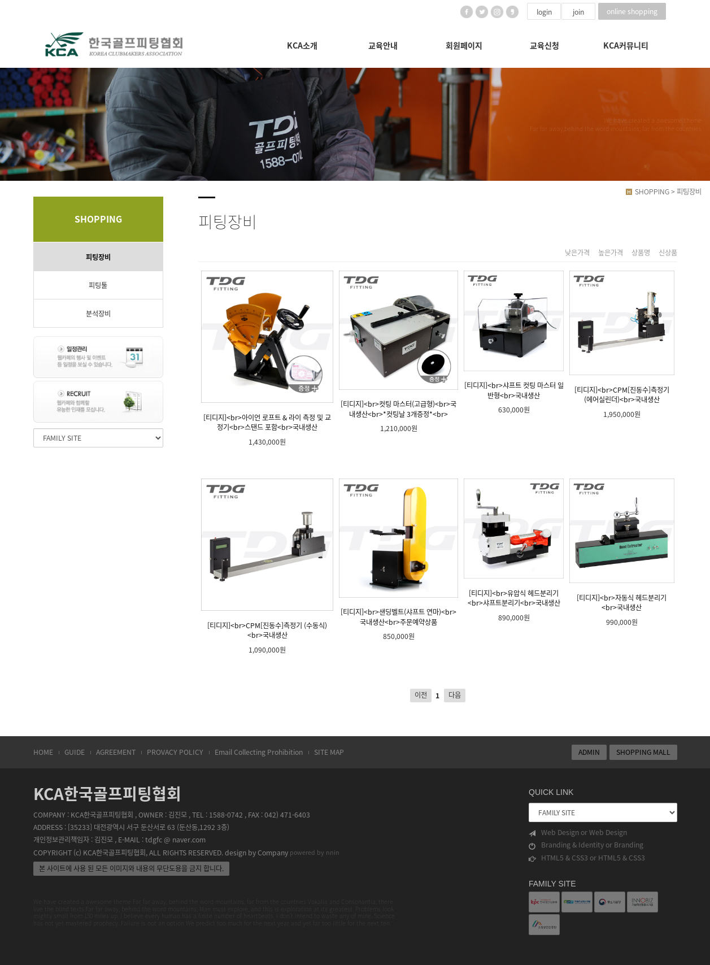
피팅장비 (98, 257)
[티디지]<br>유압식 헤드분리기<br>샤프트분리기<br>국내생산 (514, 543)
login (544, 12)
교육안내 (383, 45)
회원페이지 (464, 45)
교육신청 (544, 45)
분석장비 (98, 313)
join (578, 12)
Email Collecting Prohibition (259, 752)
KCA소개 (302, 45)
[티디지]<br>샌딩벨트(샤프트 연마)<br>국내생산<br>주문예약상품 (398, 553)
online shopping (632, 11)
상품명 (640, 253)
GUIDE (74, 752)
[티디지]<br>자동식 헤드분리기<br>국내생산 (621, 545)
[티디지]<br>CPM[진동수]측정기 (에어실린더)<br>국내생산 (621, 338)
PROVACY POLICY (175, 752)
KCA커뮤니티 (625, 45)
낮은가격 (577, 253)
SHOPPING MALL (643, 752)
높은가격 (610, 253)
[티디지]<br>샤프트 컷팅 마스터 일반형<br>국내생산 (514, 335)
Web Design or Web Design (578, 832)
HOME (43, 752)
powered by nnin (314, 852)
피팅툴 (98, 285)
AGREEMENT (116, 752)
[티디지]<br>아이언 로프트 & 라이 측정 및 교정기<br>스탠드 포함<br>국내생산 (267, 351)
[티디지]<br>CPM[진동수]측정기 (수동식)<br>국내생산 (267, 559)
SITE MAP (329, 752)
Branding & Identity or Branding (586, 845)
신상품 (668, 253)
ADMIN (589, 752)
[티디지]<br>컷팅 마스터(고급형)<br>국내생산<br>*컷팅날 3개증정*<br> (398, 345)
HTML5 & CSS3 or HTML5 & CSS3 (587, 858)
